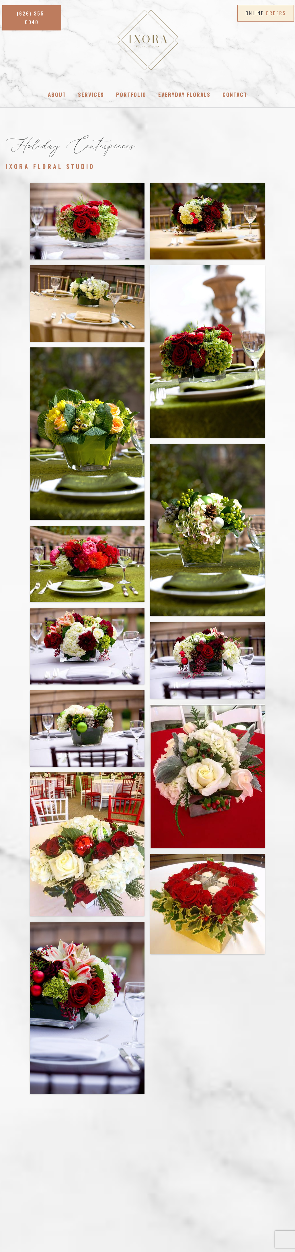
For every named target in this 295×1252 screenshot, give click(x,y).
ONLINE (265, 13)
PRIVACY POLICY (186, 1206)
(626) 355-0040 (75, 1173)
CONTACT (153, 1206)
